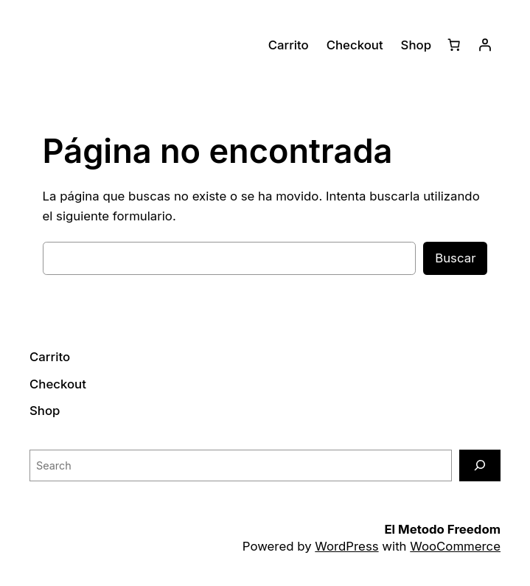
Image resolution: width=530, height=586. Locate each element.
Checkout (355, 45)
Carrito (288, 45)
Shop (416, 45)
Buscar (455, 258)
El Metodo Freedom (442, 529)
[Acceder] (485, 44)
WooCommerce (455, 546)
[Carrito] (454, 44)
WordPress (346, 546)
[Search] (480, 465)
